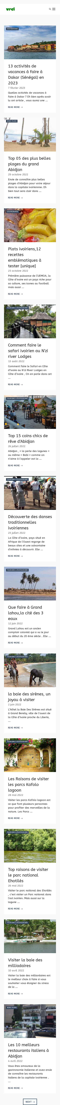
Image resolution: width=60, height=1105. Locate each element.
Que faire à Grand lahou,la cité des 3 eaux (25, 613)
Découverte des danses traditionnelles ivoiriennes (30, 522)
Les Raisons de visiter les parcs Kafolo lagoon (28, 784)
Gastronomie (12, 212)
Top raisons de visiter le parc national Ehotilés (28, 875)
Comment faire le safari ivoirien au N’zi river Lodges (28, 351)
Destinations (12, 29)
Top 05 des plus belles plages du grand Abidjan (29, 164)
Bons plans (12, 121)
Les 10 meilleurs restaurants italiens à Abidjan (28, 1050)
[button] (50, 9)
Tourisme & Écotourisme (17, 308)
